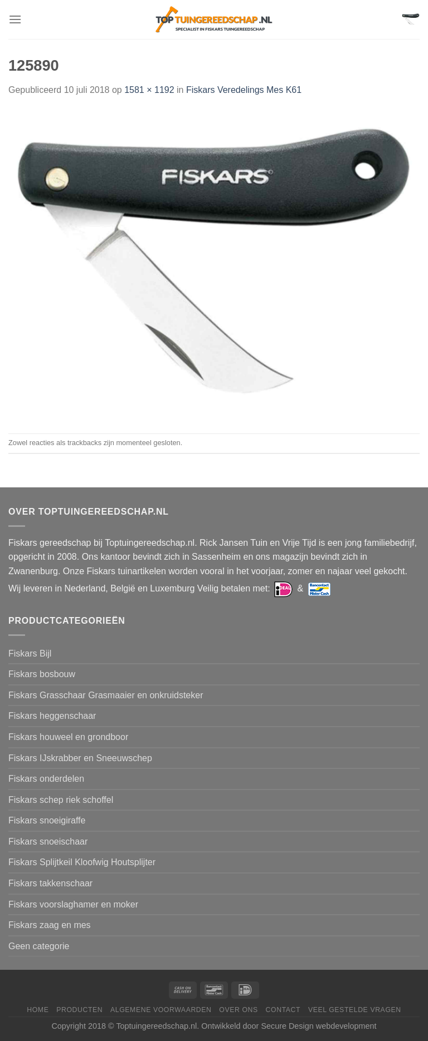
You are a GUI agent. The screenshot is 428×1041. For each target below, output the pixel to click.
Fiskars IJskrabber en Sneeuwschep (80, 758)
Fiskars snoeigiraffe (46, 820)
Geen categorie (38, 946)
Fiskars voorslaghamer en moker (73, 904)
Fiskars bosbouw (41, 674)
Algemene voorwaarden (161, 1010)
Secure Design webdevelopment (318, 1026)
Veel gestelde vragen (354, 1010)
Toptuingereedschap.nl (156, 1026)
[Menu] (15, 19)
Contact (283, 1010)
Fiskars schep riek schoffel (60, 800)
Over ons (238, 1010)
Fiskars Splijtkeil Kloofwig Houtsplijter (81, 862)
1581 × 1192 (149, 90)
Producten (79, 1010)
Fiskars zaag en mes (49, 925)
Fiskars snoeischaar (47, 841)
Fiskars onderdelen (46, 778)
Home (37, 1010)
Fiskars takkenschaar (50, 883)
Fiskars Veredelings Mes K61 (243, 90)
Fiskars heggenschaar (52, 716)
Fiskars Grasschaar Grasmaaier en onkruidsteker (105, 695)
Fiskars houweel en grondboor (68, 737)
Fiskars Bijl (29, 653)
